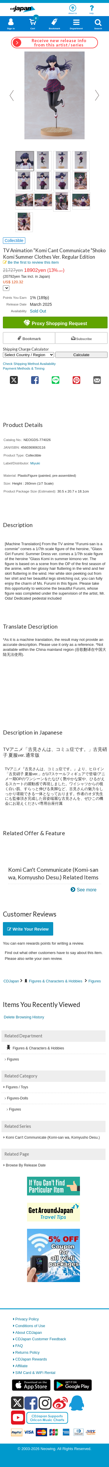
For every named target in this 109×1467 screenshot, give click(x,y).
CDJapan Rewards (31, 1359)
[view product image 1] (24, 161)
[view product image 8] (81, 181)
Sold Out (38, 311)
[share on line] (55, 378)
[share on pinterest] (76, 378)
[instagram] (45, 1403)
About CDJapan (28, 1332)
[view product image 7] (62, 181)
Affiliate (21, 1366)
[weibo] (60, 1403)
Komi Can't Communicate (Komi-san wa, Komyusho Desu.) (53, 1137)
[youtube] (18, 1418)
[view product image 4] (81, 161)
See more (87, 889)
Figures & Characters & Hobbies (56, 981)
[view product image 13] (24, 222)
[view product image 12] (81, 201)
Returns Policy (27, 1352)
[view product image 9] (24, 201)
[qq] (76, 1403)
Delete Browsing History (24, 1017)
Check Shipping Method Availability (29, 364)
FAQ (19, 1346)
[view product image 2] (43, 161)
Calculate (81, 355)
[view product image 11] (62, 202)
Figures (94, 981)
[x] (17, 1403)
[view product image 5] (24, 181)
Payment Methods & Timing (23, 368)
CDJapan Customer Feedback (40, 1339)
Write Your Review (28, 929)
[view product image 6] (43, 181)
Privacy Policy (27, 1319)
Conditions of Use (30, 1326)
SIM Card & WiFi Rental (35, 1372)
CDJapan (11, 981)
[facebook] (30, 1403)
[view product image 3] (62, 161)
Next (97, 95)
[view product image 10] (43, 201)
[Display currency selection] (6, 288)
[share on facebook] (34, 378)
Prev (12, 95)
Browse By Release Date (26, 1165)
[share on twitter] (13, 378)
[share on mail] (97, 378)
